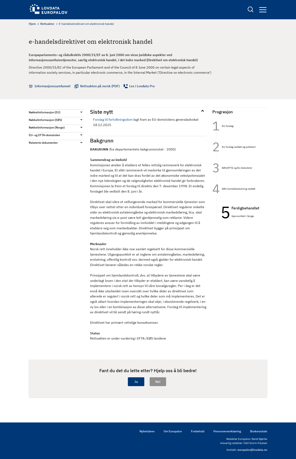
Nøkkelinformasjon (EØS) (45, 120)
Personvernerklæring (227, 431)
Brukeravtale (258, 431)
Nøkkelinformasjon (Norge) (47, 127)
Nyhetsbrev (147, 431)
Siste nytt (101, 111)
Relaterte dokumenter (43, 143)
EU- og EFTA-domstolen (44, 135)
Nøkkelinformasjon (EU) (44, 112)
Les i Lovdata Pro (142, 86)
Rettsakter (47, 24)
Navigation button (262, 9)
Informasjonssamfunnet (53, 86)
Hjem (32, 24)
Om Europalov (173, 431)
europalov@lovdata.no (252, 450)
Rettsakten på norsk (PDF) (100, 86)
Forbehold (197, 431)
